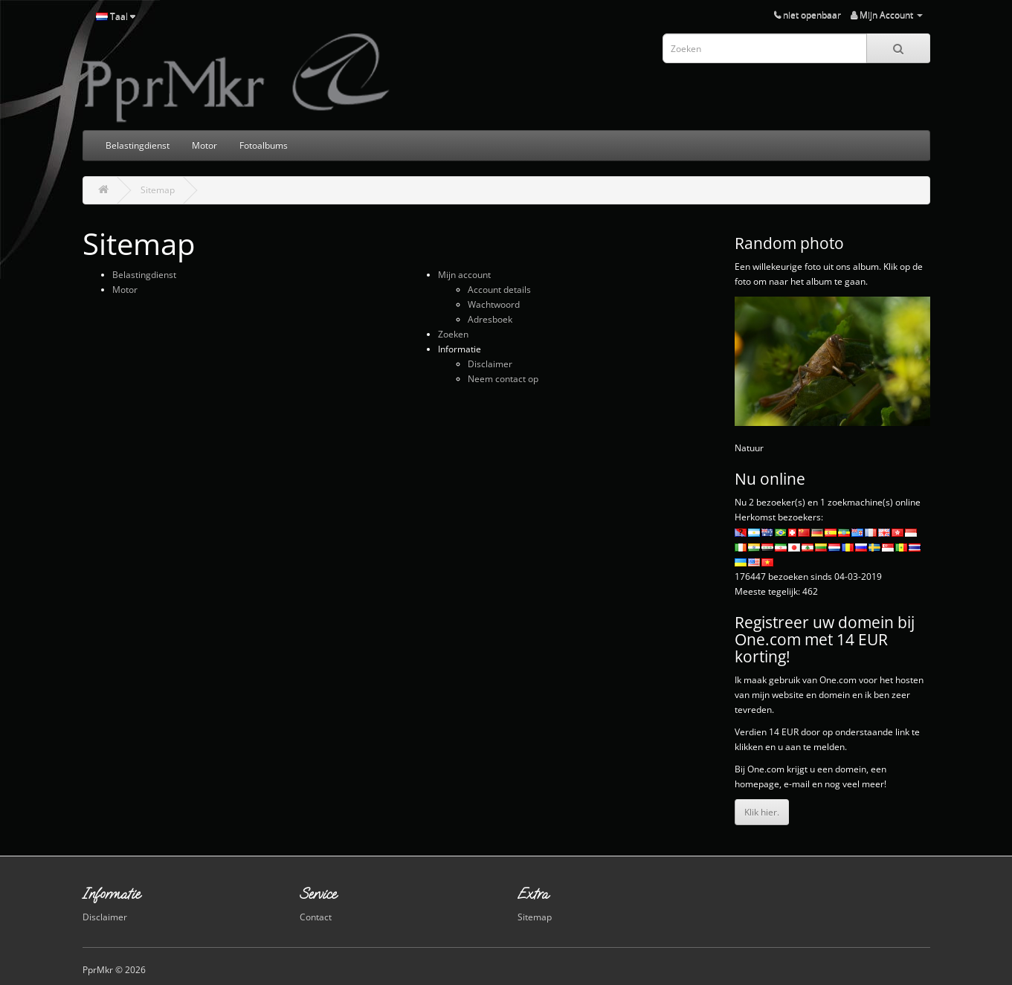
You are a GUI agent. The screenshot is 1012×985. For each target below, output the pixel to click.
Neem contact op (503, 378)
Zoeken (453, 334)
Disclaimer (490, 364)
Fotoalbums (263, 145)
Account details (499, 289)
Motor (204, 145)
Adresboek (490, 319)
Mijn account (464, 274)
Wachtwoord (494, 304)
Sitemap (158, 190)
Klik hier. (761, 812)
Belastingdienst (138, 145)
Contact (316, 917)
